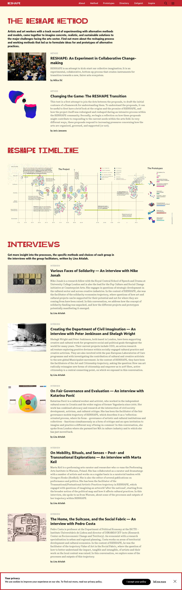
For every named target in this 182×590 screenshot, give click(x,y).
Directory (124, 3)
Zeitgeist (138, 3)
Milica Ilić (57, 80)
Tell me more (159, 582)
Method (94, 3)
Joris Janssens (60, 131)
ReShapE (14, 3)
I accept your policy (136, 582)
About (82, 3)
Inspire (151, 3)
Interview (55, 266)
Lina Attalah (59, 313)
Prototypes (108, 3)
